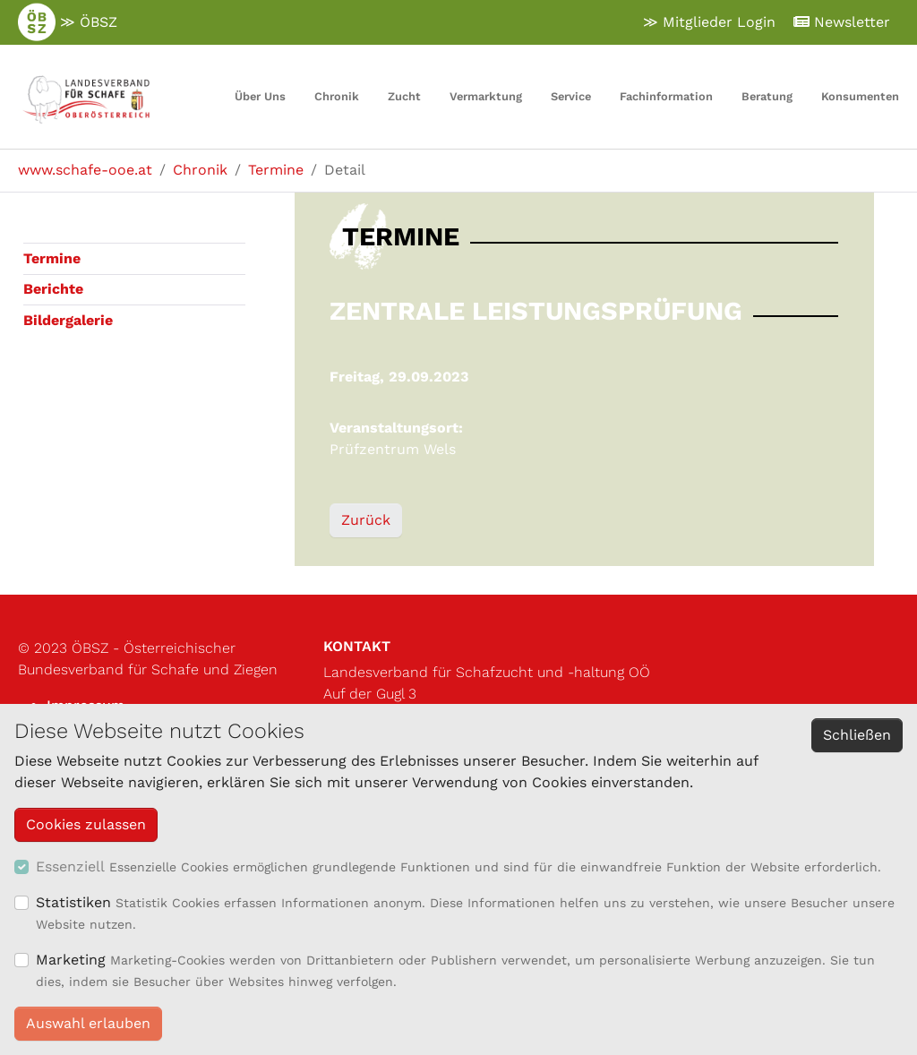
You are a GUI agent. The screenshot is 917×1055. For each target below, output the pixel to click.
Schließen (857, 734)
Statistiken (73, 902)
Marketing (71, 959)
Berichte (53, 288)
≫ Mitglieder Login (709, 21)
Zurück (365, 519)
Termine (52, 258)
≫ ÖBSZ (67, 22)
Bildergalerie (68, 320)
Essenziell (70, 866)
